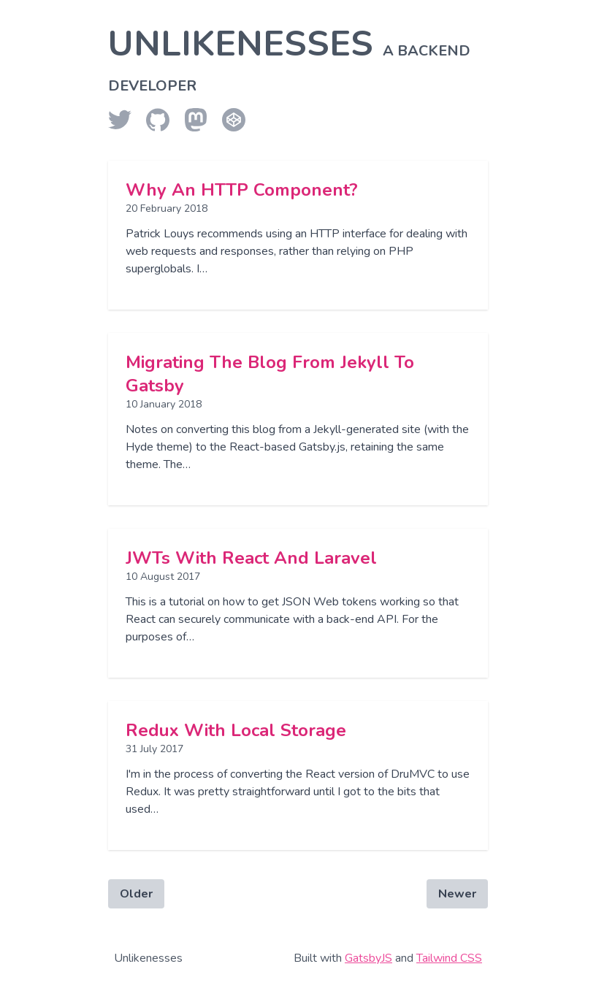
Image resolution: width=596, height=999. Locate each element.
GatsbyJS (368, 958)
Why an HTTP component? (242, 190)
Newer (457, 894)
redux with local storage (236, 730)
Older (136, 894)
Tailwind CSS (449, 958)
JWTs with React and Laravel (251, 558)
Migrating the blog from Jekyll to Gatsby (270, 374)
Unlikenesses (289, 58)
